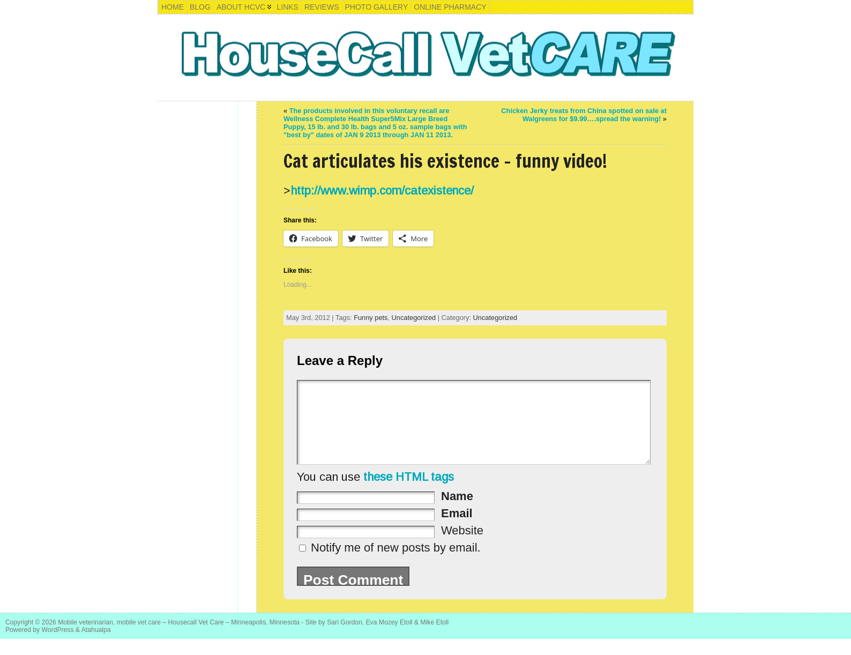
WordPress (58, 646)
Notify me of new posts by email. (396, 563)
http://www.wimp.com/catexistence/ (382, 190)
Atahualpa (96, 646)
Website (462, 546)
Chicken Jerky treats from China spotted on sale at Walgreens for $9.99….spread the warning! (584, 115)
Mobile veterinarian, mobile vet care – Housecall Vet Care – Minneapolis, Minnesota (179, 638)
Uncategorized (414, 318)
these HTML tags (408, 493)
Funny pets (370, 318)
